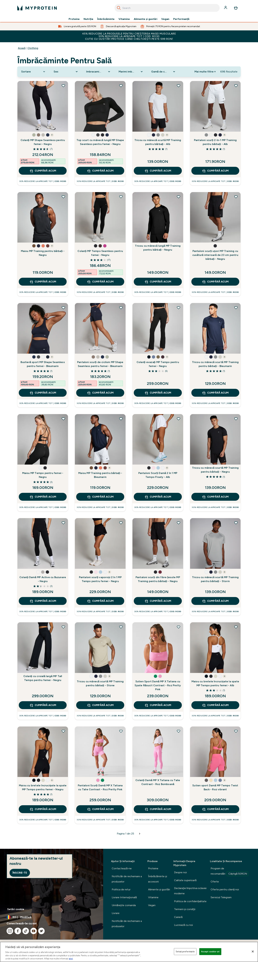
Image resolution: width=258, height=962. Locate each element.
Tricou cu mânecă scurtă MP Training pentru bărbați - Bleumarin (215, 364)
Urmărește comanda (124, 905)
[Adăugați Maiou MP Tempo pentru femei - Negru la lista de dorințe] (63, 418)
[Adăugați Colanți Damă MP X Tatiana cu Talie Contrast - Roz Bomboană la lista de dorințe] (178, 731)
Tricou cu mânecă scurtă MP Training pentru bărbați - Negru (215, 469)
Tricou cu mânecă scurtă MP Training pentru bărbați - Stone (100, 683)
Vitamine (124, 19)
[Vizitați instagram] (10, 931)
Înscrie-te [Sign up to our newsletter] (20, 872)
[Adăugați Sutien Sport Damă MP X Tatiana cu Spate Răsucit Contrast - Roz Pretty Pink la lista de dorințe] (178, 627)
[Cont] (226, 8)
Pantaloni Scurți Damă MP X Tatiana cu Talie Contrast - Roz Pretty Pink (100, 787)
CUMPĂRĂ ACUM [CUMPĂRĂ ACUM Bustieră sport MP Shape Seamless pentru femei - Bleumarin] (42, 393)
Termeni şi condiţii (184, 909)
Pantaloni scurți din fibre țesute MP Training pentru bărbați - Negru (158, 579)
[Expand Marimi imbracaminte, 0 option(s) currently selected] (131, 72)
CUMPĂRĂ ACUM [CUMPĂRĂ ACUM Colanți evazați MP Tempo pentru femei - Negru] (157, 393)
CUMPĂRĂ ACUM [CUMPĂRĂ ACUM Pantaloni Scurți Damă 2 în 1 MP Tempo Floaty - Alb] (157, 497)
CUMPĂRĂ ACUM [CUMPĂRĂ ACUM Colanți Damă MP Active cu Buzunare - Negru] (42, 601)
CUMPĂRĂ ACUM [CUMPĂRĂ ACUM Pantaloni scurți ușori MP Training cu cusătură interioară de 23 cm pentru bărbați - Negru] (215, 282)
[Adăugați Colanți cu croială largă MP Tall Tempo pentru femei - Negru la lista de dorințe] (63, 627)
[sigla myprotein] (37, 8)
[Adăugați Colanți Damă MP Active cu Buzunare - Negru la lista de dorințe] (63, 522)
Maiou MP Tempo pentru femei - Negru (42, 475)
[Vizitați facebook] (17, 931)
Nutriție (88, 19)
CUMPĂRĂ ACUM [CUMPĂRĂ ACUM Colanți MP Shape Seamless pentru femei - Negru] (42, 171)
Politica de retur (121, 889)
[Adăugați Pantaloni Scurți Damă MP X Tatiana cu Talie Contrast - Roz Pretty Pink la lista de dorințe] (121, 731)
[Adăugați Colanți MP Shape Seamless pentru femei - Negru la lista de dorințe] (63, 85)
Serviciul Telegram (221, 897)
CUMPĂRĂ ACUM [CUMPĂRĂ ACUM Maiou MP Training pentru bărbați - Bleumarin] (100, 497)
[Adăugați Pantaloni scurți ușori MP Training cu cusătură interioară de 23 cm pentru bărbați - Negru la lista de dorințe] (236, 196)
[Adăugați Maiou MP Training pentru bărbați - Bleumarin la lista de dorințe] (121, 418)
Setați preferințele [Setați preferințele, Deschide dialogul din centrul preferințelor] (185, 951)
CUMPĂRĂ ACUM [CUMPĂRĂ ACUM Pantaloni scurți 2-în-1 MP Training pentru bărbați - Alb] (215, 171)
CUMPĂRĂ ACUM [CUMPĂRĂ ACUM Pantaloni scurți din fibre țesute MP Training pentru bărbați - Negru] (157, 601)
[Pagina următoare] (139, 833)
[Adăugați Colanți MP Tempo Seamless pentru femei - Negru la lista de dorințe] (121, 196)
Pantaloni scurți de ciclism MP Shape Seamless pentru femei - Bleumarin (100, 364)
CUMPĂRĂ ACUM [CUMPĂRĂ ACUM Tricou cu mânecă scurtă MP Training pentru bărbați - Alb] (157, 171)
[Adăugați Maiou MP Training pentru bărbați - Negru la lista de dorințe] (63, 196)
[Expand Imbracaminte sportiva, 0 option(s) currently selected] (99, 72)
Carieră (178, 917)
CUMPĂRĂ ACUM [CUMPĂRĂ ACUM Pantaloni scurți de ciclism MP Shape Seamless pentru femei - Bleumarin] (100, 393)
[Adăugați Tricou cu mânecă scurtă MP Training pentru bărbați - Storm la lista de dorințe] (236, 522)
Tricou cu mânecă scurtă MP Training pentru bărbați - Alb (157, 142)
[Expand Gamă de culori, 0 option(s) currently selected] (164, 72)
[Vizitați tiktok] (25, 931)
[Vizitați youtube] (33, 931)
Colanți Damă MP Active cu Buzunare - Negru (42, 579)
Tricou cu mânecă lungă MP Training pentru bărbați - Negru (158, 247)
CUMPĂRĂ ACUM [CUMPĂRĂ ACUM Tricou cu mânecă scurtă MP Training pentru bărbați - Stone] (100, 705)
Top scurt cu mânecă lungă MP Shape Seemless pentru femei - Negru (100, 142)
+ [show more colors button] (51, 135)
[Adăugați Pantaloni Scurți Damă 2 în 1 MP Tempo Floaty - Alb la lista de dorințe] (178, 418)
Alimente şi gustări (145, 19)
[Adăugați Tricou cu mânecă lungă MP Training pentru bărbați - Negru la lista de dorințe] (178, 196)
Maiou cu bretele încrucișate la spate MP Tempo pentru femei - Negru (42, 787)
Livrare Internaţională (124, 897)
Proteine (74, 19)
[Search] (118, 8)
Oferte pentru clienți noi (225, 889)
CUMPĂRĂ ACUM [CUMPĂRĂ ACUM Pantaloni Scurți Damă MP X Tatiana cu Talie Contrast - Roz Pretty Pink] (100, 809)
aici (71, 958)
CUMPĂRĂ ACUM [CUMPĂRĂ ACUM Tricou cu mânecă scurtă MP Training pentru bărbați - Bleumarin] (215, 393)
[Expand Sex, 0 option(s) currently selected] (66, 72)
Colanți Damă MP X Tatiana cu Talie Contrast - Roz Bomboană (157, 782)
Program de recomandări (229, 871)
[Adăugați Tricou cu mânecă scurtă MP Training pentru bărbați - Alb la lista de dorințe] (178, 85)
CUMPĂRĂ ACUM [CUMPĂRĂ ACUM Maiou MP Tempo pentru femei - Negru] (42, 497)
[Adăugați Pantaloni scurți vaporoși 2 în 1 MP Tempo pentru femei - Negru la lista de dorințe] (121, 522)
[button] (34, 135)
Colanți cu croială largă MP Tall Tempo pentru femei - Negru (42, 678)
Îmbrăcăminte (106, 19)
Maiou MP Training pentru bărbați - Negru (43, 253)
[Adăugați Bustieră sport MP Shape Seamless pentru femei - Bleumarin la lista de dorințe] (63, 307)
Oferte (215, 881)
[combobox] (167, 8)
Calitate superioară (185, 880)
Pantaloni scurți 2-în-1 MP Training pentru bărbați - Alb (215, 142)
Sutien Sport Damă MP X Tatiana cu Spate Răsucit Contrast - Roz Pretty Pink (158, 685)
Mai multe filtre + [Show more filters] (205, 71)
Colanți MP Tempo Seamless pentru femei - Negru (100, 253)
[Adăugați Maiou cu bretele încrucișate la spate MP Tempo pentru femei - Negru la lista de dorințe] (63, 731)
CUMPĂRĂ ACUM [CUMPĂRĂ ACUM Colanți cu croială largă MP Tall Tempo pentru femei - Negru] (42, 705)
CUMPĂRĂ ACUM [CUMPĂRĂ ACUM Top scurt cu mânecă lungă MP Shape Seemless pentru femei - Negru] (100, 171)
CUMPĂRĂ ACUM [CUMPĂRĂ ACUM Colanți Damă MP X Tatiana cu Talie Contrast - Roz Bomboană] (157, 809)
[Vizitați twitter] (41, 931)
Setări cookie (15, 909)
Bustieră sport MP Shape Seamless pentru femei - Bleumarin (43, 364)
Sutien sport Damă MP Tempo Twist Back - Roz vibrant (215, 787)
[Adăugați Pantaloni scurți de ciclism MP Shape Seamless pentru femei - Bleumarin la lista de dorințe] (121, 307)
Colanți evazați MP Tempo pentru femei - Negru (158, 364)
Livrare (115, 913)
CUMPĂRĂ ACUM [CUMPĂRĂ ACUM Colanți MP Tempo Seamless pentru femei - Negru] (100, 282)
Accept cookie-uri (210, 951)
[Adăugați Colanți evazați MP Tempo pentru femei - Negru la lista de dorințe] (178, 307)
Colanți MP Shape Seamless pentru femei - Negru (43, 142)
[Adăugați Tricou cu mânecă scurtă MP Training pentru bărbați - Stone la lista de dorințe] (121, 627)
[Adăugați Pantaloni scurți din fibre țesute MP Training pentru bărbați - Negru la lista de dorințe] (178, 522)
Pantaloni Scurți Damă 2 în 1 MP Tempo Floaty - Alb (157, 475)
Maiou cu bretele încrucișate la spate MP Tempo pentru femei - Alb (215, 683)
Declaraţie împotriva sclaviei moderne (190, 891)
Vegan (165, 19)
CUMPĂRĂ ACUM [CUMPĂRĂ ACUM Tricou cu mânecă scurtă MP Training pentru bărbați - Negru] (215, 497)
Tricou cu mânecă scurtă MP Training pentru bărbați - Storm (215, 579)
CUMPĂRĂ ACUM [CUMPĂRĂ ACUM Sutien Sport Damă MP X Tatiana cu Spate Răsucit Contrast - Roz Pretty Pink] (157, 705)
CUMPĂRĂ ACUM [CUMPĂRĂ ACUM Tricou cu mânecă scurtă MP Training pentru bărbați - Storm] (215, 601)
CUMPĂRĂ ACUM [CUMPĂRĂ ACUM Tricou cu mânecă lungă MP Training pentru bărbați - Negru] (157, 282)
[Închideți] (252, 951)
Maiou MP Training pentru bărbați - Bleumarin (100, 475)
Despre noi (180, 872)
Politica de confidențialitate (190, 901)
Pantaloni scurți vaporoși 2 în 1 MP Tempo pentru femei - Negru (100, 579)
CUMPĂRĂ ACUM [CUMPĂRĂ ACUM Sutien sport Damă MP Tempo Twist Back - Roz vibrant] (215, 809)
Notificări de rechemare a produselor (127, 879)
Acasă (22, 48)
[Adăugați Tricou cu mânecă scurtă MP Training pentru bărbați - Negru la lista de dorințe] (236, 418)
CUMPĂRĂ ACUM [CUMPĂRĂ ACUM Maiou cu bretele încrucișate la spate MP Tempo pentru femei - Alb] (215, 705)
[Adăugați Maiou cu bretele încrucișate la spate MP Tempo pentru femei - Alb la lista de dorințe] (236, 627)
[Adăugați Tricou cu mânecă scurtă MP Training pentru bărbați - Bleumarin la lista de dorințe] (236, 307)
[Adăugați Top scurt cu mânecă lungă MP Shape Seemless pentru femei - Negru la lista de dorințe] (121, 85)
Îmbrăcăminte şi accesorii (157, 879)
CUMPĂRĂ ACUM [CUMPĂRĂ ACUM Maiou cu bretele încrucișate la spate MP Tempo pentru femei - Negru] (42, 809)
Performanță (181, 19)
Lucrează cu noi (183, 925)
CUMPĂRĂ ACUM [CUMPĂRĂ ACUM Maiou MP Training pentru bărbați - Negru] (42, 282)
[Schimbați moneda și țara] (52, 917)
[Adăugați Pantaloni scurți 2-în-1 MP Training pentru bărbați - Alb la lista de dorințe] (236, 85)
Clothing (32, 48)
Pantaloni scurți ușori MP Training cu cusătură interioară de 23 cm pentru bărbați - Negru (215, 254)
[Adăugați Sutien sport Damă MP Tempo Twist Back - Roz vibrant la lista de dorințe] (236, 731)
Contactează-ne (122, 868)
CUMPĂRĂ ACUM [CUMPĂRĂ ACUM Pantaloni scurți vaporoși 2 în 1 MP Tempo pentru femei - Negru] (100, 601)
